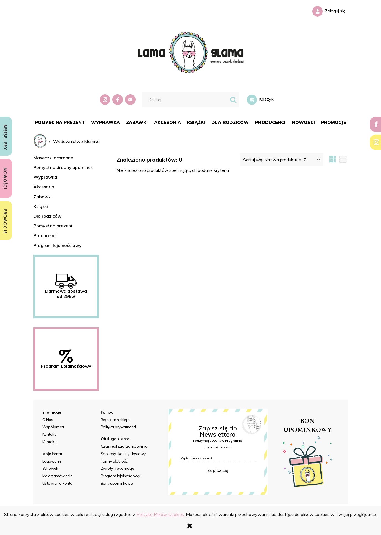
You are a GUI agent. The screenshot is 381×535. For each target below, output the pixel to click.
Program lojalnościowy (57, 245)
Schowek (50, 468)
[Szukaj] (233, 100)
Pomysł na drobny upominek (63, 167)
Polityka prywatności (118, 426)
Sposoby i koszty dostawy (123, 453)
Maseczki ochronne (53, 157)
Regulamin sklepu (116, 419)
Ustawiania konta (57, 483)
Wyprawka (45, 177)
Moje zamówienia (57, 475)
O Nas (47, 419)
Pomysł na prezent (52, 225)
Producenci (44, 235)
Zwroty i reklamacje (117, 468)
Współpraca (53, 426)
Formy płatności (114, 461)
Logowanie (52, 461)
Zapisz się (217, 470)
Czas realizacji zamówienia (124, 446)
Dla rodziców (47, 216)
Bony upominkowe (117, 483)
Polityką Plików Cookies (160, 514)
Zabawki (42, 196)
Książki (40, 206)
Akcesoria (43, 186)
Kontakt (49, 434)
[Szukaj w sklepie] (185, 99)
